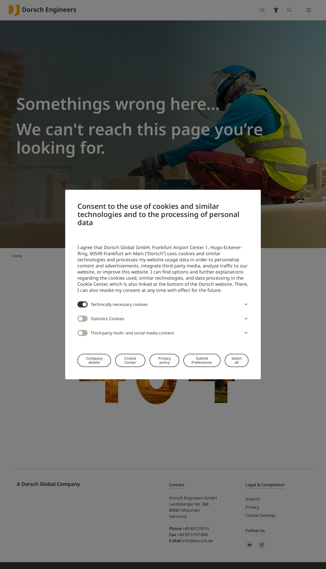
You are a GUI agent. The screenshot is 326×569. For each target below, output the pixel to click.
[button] (245, 304)
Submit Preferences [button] (202, 360)
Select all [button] (237, 360)
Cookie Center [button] (130, 360)
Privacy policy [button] (164, 360)
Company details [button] (94, 360)
